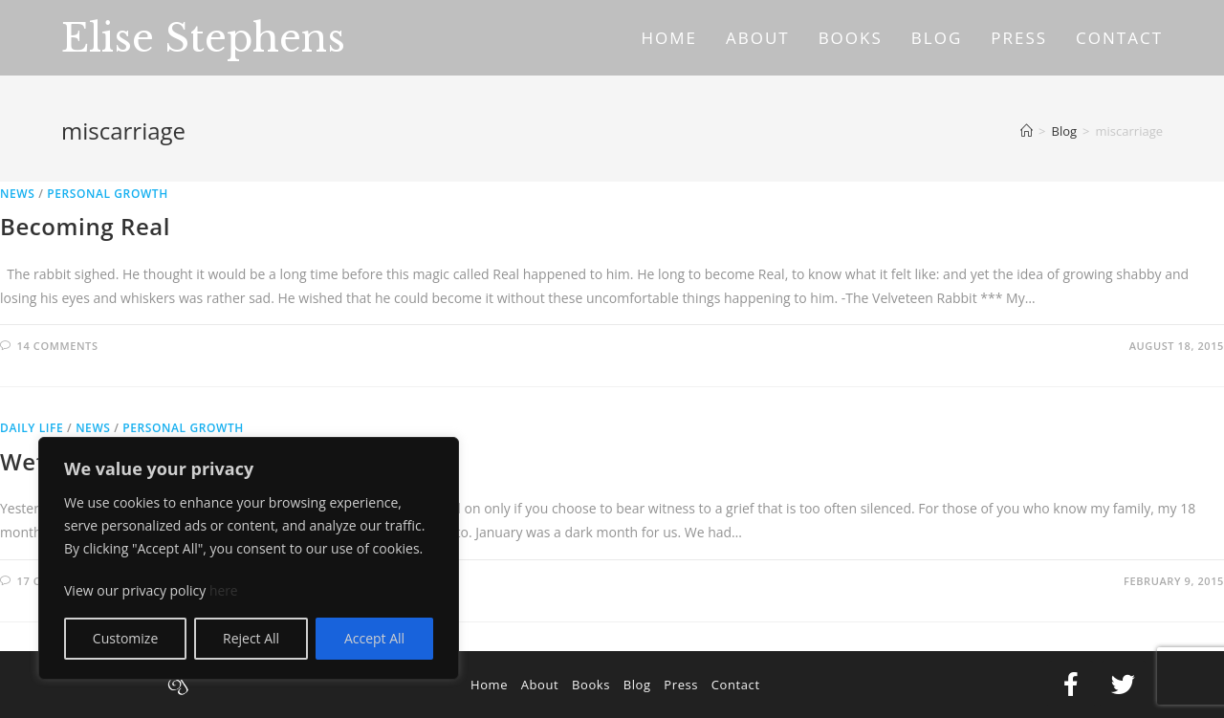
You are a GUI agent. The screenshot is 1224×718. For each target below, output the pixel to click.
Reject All (251, 638)
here (223, 590)
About (540, 684)
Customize (125, 638)
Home (489, 684)
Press (681, 684)
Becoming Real (85, 226)
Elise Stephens (203, 38)
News (17, 193)
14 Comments (57, 345)
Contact (735, 684)
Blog (637, 684)
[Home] (1026, 131)
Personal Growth (107, 193)
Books (591, 684)
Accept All (374, 638)
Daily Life (31, 428)
